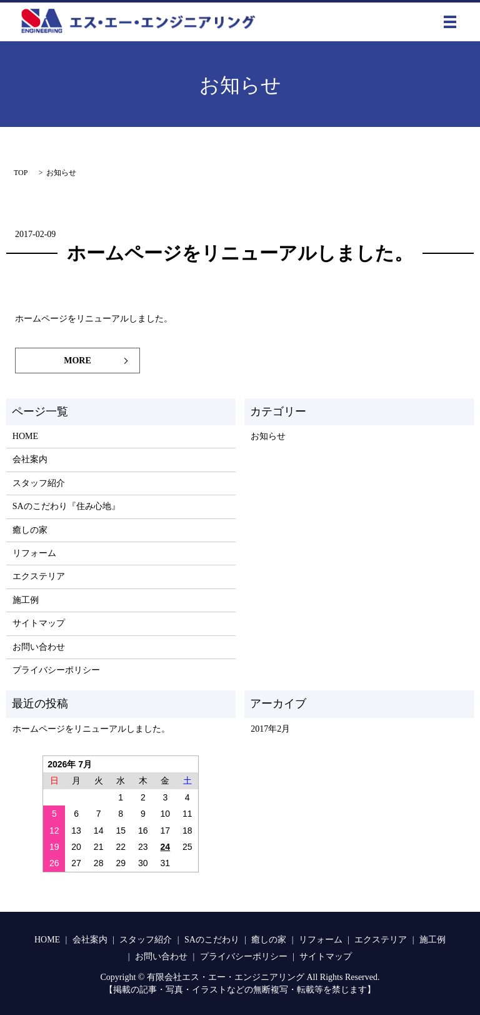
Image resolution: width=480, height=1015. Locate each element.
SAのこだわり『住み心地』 (66, 506)
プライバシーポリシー (56, 670)
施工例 (25, 600)
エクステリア (38, 576)
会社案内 (30, 459)
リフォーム (34, 553)
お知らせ (268, 436)
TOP (21, 172)
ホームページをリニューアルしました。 (240, 253)
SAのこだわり (211, 939)
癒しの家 (30, 530)
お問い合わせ (38, 647)
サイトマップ (38, 623)
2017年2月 (270, 729)
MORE (77, 360)
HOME (25, 436)
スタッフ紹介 (38, 483)
